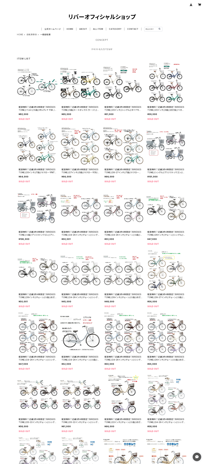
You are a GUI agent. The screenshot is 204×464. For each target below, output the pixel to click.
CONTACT (132, 29)
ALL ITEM (98, 29)
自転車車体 (31, 34)
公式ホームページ (52, 29)
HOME (70, 29)
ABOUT (83, 29)
